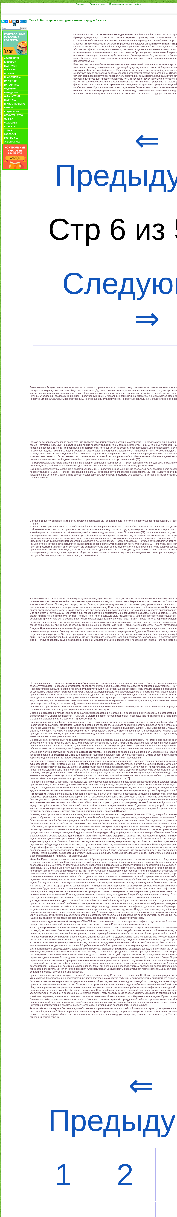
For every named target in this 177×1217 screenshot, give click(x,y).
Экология (10, 134)
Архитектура (11, 58)
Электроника (12, 142)
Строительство (13, 115)
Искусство (10, 70)
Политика (10, 100)
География (10, 66)
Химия (8, 130)
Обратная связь (97, 4)
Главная (80, 4)
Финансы (10, 126)
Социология (11, 111)
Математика (11, 85)
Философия (11, 123)
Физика (8, 119)
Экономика (11, 138)
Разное (8, 108)
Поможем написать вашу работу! (125, 4)
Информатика (12, 77)
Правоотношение (14, 104)
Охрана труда (12, 96)
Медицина (10, 89)
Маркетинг (10, 81)
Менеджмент (11, 92)
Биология (10, 62)
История (9, 73)
